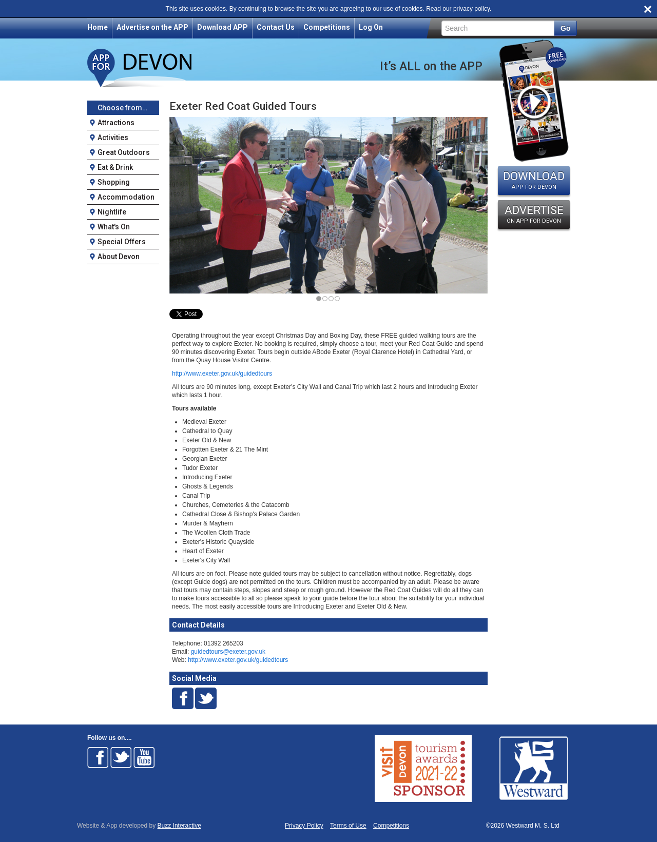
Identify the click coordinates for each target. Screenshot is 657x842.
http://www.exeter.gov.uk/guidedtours (222, 373)
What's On (114, 227)
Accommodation (126, 197)
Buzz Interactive (179, 825)
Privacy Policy (304, 826)
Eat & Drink (115, 167)
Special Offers (122, 242)
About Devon (119, 256)
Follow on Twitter (121, 757)
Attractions (116, 123)
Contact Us (276, 27)
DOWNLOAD (534, 180)
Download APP (222, 27)
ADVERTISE (534, 214)
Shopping (114, 182)
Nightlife (112, 212)
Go (565, 28)
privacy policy (471, 8)
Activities (113, 137)
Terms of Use (348, 826)
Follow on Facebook (98, 757)
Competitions (326, 27)
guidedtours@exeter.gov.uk (228, 651)
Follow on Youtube (144, 757)
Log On (371, 27)
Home (97, 27)
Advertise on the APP (152, 27)
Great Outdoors (124, 152)
